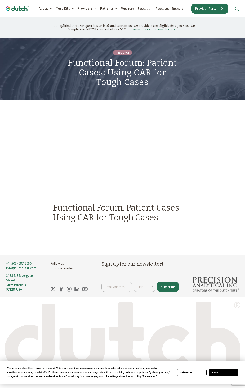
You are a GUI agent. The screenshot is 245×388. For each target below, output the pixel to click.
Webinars (128, 9)
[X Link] (53, 289)
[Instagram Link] (69, 289)
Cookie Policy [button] (72, 376)
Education (145, 9)
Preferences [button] (149, 376)
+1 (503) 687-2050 (19, 263)
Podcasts (162, 9)
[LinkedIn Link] (77, 289)
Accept (215, 372)
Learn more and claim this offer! (155, 29)
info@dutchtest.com (21, 268)
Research (178, 9)
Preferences (186, 372)
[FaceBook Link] (61, 289)
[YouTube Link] (85, 289)
